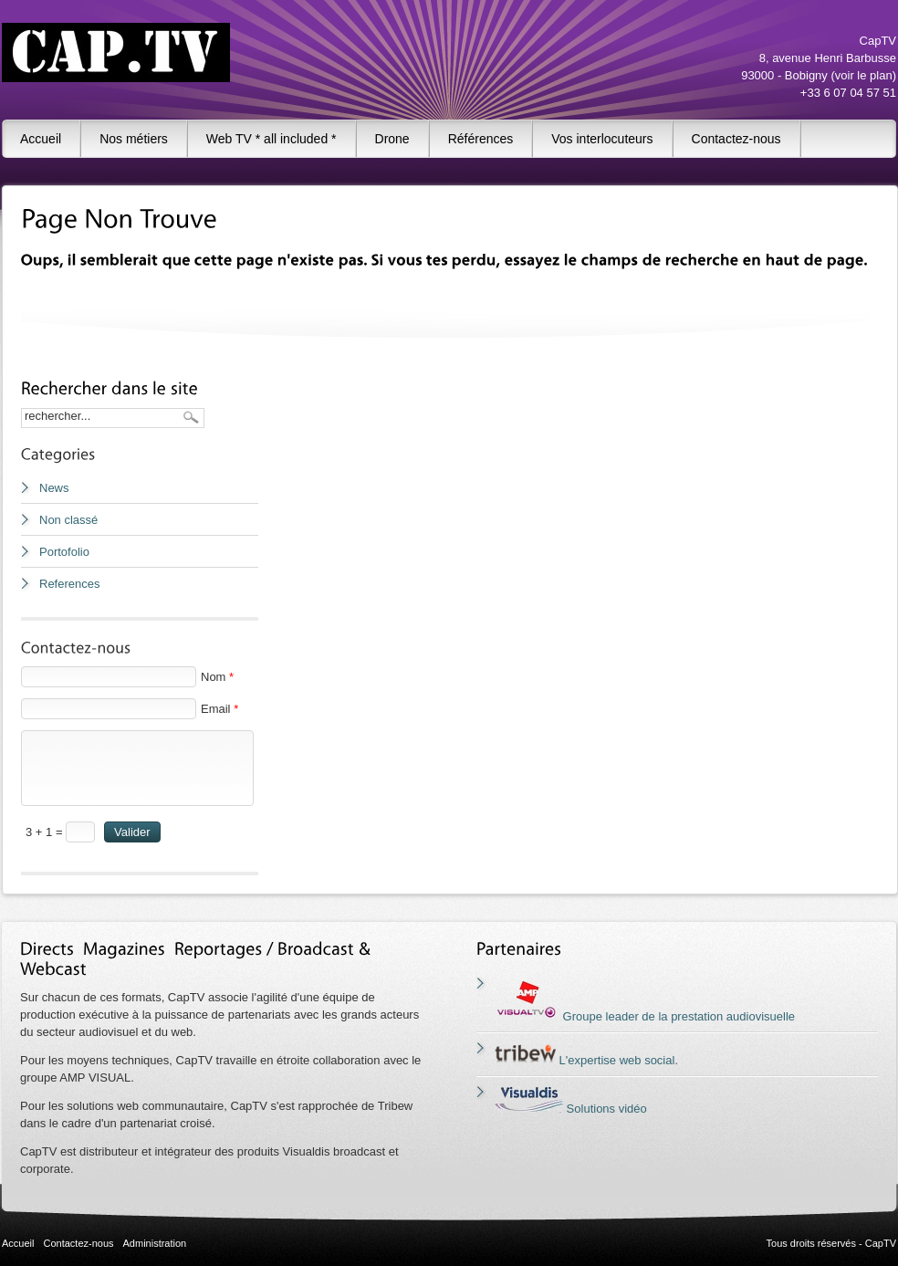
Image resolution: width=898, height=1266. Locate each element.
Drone (392, 138)
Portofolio (64, 552)
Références (481, 138)
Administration (155, 1243)
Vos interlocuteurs (602, 138)
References (69, 584)
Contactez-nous (736, 138)
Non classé (68, 520)
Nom (217, 677)
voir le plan (864, 75)
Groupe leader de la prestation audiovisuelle (645, 1016)
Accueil (40, 138)
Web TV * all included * (271, 138)
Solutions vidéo (571, 1108)
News (54, 488)
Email (219, 709)
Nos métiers (133, 138)
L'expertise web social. (586, 1060)
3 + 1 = (46, 832)
